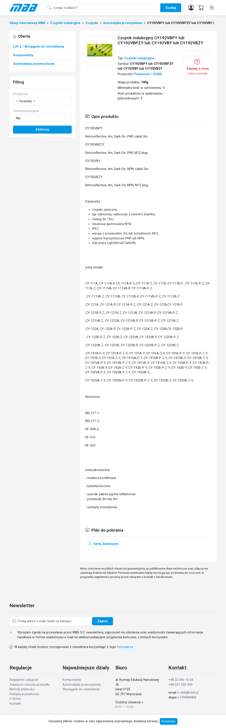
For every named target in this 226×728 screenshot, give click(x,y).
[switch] (12, 632)
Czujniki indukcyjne (139, 58)
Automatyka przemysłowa (81, 685)
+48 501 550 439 (180, 685)
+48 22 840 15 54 (180, 680)
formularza (125, 647)
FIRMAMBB (188, 697)
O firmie (15, 699)
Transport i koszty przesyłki (29, 685)
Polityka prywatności (24, 694)
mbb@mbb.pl (189, 692)
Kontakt (15, 704)
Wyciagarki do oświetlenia (81, 689)
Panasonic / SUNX (148, 74)
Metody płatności (21, 689)
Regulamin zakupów (23, 680)
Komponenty (71, 680)
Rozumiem (168, 721)
